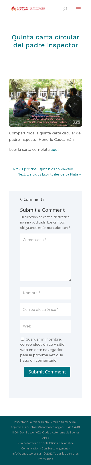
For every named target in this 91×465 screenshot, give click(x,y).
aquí (54, 150)
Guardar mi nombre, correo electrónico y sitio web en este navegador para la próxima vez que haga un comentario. (42, 350)
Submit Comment (47, 372)
